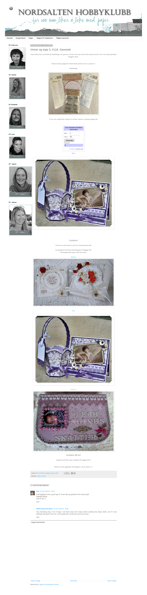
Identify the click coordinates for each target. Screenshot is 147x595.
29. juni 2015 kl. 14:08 (61, 509)
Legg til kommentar (38, 522)
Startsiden (73, 581)
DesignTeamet (20, 38)
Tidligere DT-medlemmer (44, 38)
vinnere (43, 476)
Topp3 (39, 476)
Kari (73, 153)
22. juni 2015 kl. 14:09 (47, 491)
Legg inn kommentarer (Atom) (49, 584)
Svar (37, 502)
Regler (31, 38)
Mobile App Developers (44, 509)
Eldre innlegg (111, 581)
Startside (10, 38)
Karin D (73, 389)
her (91, 467)
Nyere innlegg (35, 581)
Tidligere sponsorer (62, 38)
